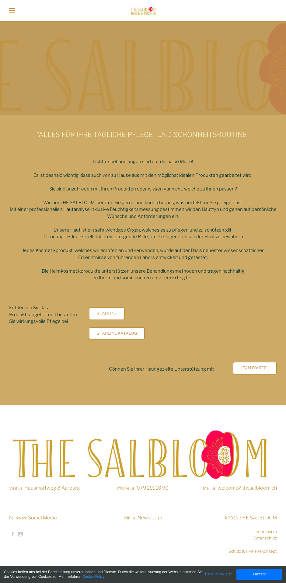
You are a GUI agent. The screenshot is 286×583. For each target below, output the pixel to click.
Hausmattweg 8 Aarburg (52, 488)
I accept (259, 574)
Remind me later (218, 574)
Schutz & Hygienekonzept (252, 551)
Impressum (266, 531)
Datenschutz (265, 538)
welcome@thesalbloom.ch (247, 488)
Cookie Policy (93, 576)
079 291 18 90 (153, 488)
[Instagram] (20, 534)
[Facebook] (13, 534)
